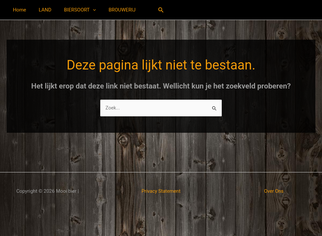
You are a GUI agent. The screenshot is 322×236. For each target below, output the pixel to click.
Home (18, 10)
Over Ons (274, 191)
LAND (40, 10)
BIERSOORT (73, 10)
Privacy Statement (161, 191)
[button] (86, 10)
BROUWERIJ (112, 10)
